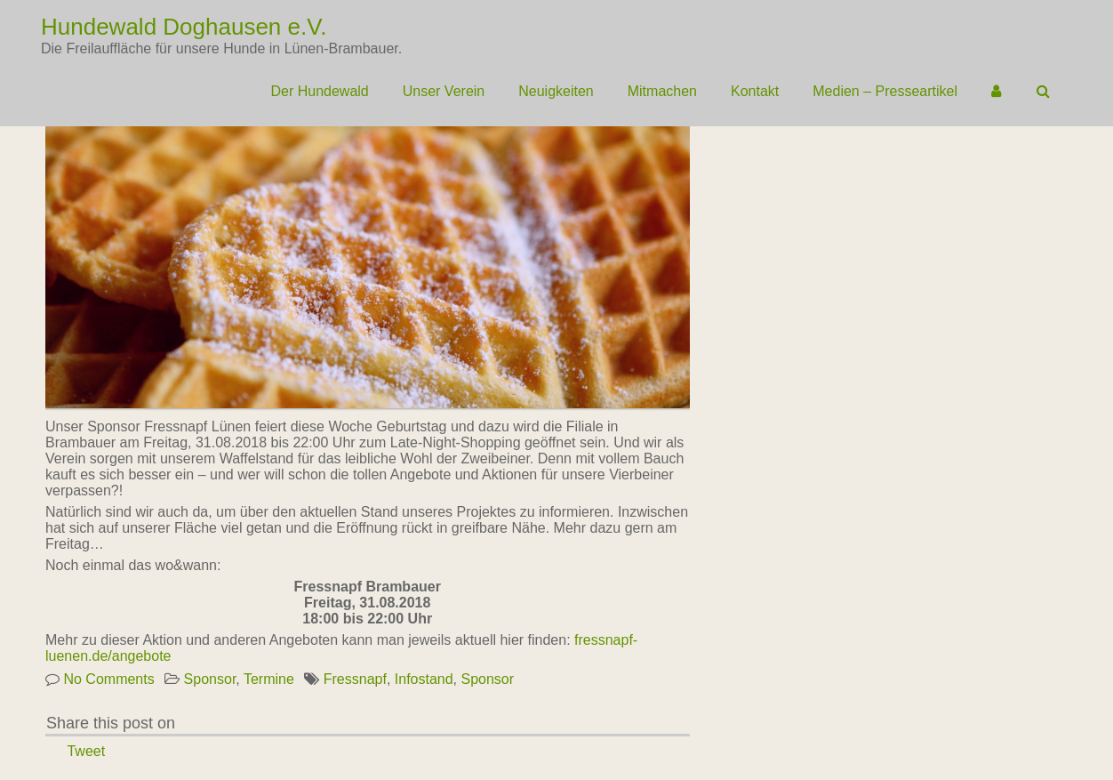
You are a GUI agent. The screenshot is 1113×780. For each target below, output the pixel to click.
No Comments (108, 679)
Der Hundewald (319, 91)
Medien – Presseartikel (885, 91)
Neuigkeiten (556, 91)
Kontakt (755, 91)
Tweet (86, 751)
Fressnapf (355, 679)
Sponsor (210, 679)
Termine (269, 679)
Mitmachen (662, 91)
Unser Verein (444, 91)
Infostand (424, 679)
